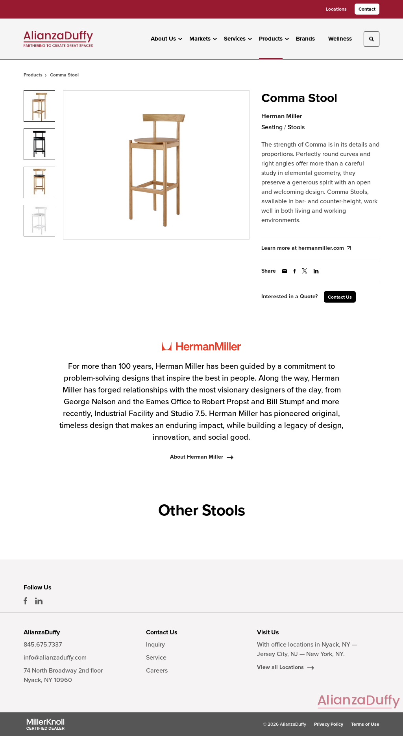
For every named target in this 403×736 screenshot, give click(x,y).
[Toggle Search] (371, 39)
